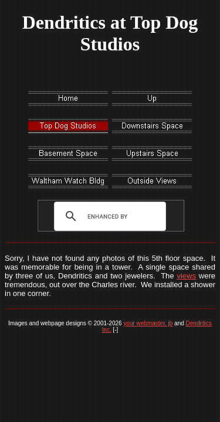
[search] (107, 216)
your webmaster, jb (147, 323)
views (186, 275)
